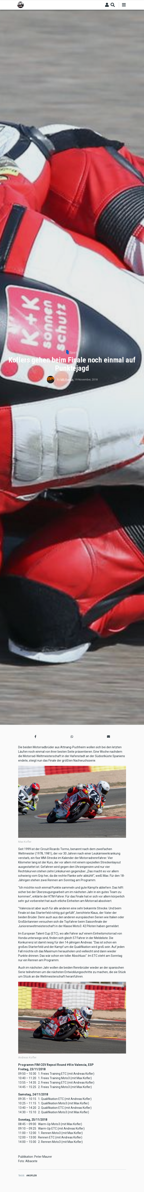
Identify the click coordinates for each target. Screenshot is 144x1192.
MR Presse (66, 379)
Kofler (32, 1175)
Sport (73, 352)
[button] (35, 736)
